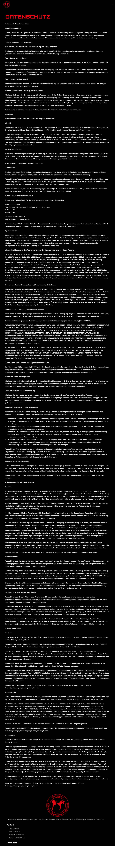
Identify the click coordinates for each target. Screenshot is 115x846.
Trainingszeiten (57, 5)
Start (22, 5)
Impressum (55, 805)
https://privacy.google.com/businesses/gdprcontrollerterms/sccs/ (82, 779)
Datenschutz (55, 802)
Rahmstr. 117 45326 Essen (87, 811)
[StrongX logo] (6, 5)
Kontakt (82, 5)
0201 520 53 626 (84, 802)
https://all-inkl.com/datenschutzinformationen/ (71, 130)
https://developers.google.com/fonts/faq (65, 728)
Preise (70, 5)
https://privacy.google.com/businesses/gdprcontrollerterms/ (29, 779)
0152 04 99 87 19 (84, 804)
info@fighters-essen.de (86, 807)
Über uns (34, 5)
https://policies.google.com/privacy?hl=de (21, 688)
